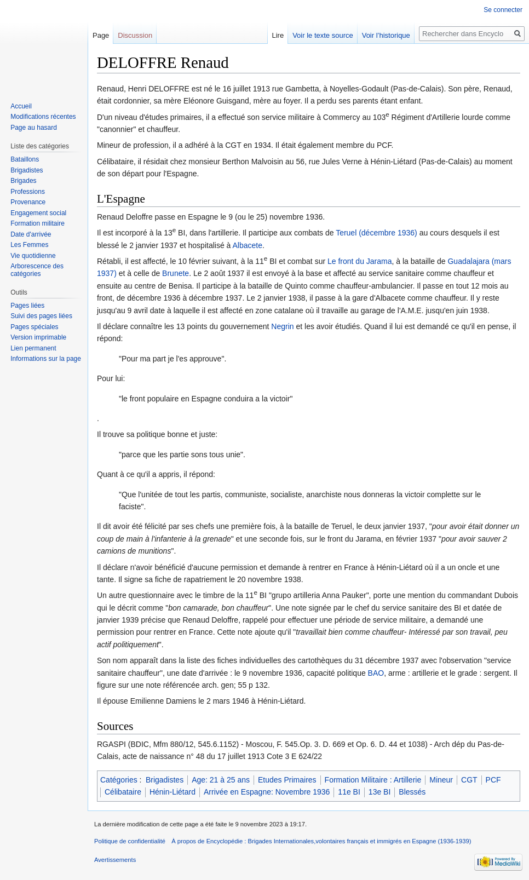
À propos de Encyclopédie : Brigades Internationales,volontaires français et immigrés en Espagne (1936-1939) (321, 841)
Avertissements (115, 859)
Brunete (175, 273)
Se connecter (503, 10)
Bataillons (24, 159)
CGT (469, 779)
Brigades (23, 181)
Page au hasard (33, 127)
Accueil (21, 106)
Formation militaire (37, 223)
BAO (376, 673)
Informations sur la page (45, 359)
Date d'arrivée (30, 234)
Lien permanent (33, 348)
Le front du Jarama (359, 261)
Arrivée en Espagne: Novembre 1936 (267, 791)
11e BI (349, 791)
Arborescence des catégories (37, 270)
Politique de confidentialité (129, 841)
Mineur (441, 779)
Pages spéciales (34, 327)
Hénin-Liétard (173, 791)
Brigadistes (164, 779)
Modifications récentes (43, 116)
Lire (278, 35)
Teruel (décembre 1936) (376, 232)
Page (101, 35)
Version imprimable (38, 337)
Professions (27, 191)
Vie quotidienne (33, 256)
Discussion (135, 35)
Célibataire (123, 791)
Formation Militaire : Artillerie (373, 779)
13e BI (379, 791)
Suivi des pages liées (41, 316)
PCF (493, 779)
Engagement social (38, 213)
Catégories (118, 779)
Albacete (247, 245)
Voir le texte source (322, 35)
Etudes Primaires (287, 779)
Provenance (27, 202)
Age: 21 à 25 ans (221, 779)
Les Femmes (29, 245)
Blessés (412, 791)
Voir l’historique (386, 35)
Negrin (282, 326)
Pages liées (27, 305)
